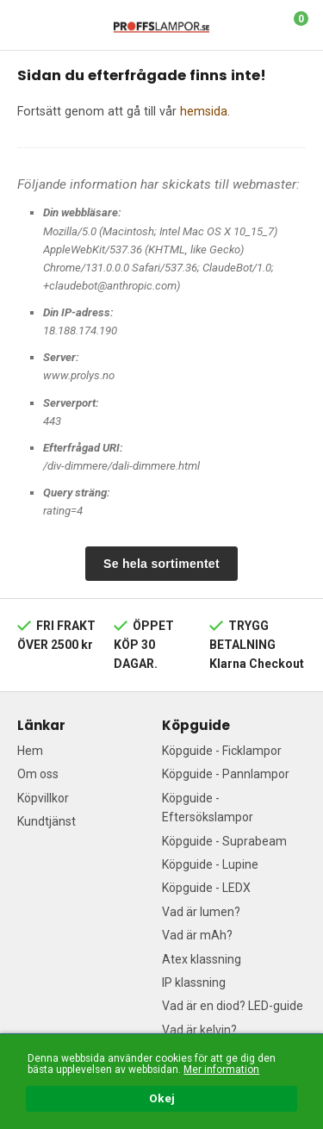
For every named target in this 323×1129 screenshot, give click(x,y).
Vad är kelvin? (199, 1030)
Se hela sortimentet (161, 564)
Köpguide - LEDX (206, 888)
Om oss (38, 774)
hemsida (203, 111)
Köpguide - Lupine (210, 864)
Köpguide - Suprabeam (224, 841)
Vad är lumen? (201, 912)
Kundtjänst (46, 821)
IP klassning (194, 982)
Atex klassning (201, 959)
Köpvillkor (43, 798)
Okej (162, 1099)
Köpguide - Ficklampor (222, 751)
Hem (30, 751)
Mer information (221, 1070)
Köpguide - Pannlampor (225, 774)
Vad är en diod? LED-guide (232, 1006)
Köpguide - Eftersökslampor (207, 807)
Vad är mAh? (197, 935)
